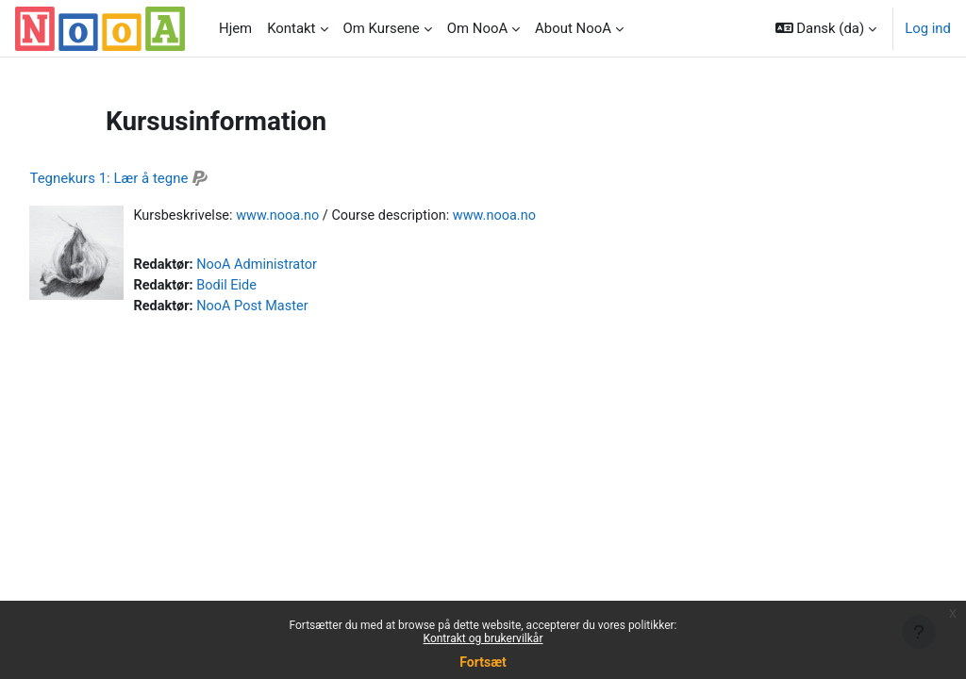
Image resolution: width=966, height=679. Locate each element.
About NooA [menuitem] (573, 28)
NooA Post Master (298, 308)
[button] (826, 28)
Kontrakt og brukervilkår (483, 638)
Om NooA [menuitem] (477, 28)
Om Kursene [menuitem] (381, 28)
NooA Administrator (302, 265)
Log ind (928, 28)
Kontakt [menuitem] (291, 28)
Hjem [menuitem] (235, 28)
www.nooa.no (324, 215)
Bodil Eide (272, 286)
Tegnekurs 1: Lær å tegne (151, 178)
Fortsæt (482, 662)
